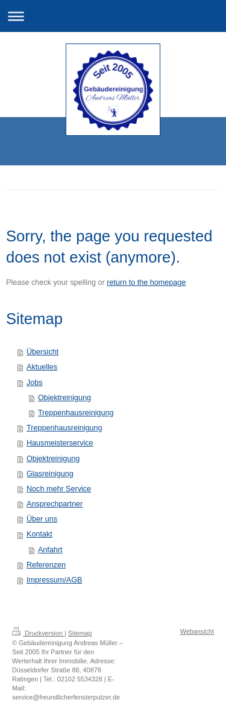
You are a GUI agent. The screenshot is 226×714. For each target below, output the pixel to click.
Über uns (42, 519)
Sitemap (80, 633)
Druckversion (38, 633)
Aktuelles (42, 367)
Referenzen (46, 565)
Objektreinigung (64, 398)
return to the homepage (146, 282)
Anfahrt (50, 550)
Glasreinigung (50, 474)
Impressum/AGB (54, 580)
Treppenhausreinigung (76, 413)
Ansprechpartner (55, 504)
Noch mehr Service (59, 489)
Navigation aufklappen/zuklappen (113, 16)
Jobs (35, 382)
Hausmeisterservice (60, 443)
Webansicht (197, 631)
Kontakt (39, 534)
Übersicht (42, 352)
